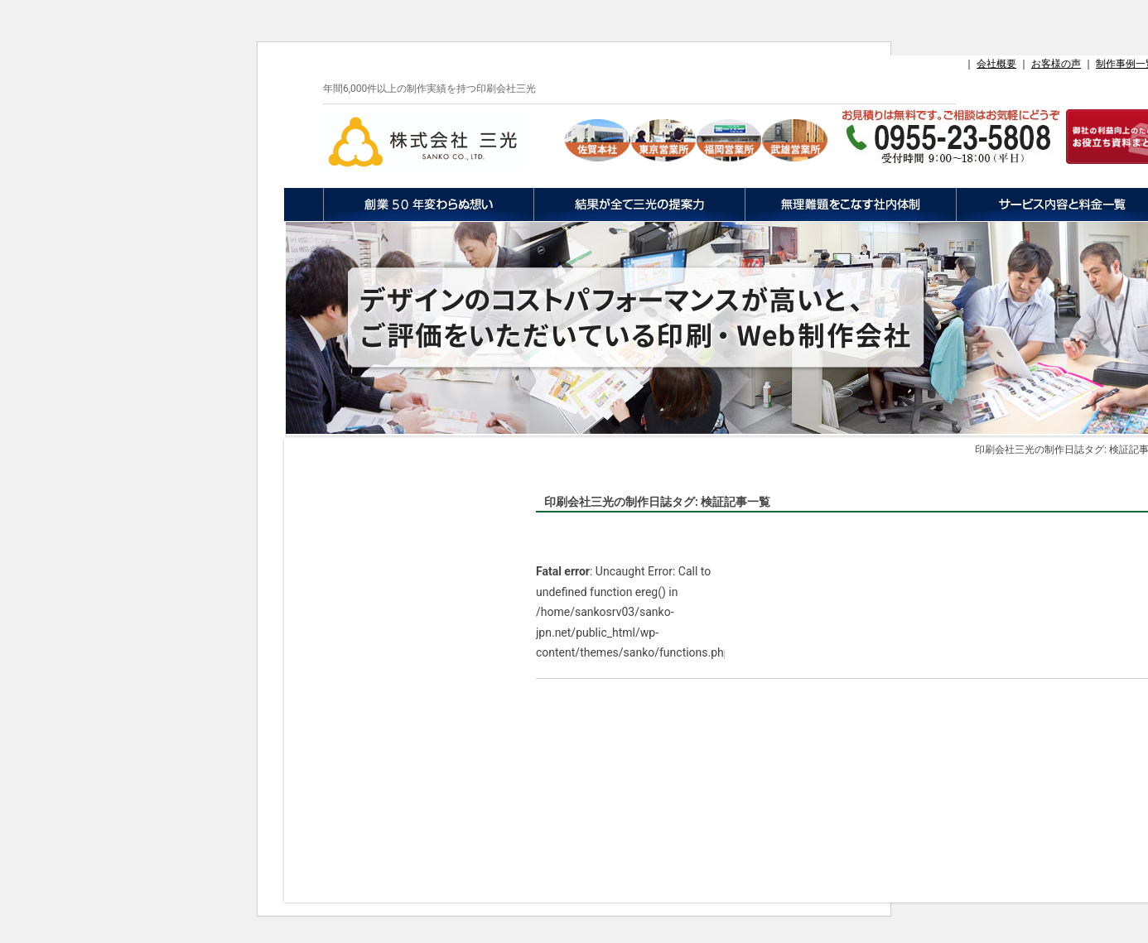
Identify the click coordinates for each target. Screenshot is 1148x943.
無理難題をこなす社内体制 (850, 204)
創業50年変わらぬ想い (428, 204)
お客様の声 (1056, 64)
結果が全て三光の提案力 (639, 204)
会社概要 (996, 64)
